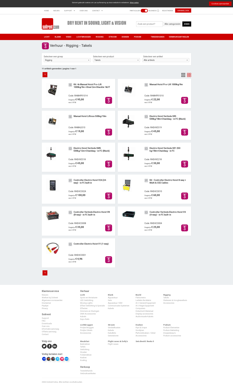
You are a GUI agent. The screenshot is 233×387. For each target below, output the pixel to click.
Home (46, 11)
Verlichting (84, 349)
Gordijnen (140, 330)
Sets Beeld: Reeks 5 (145, 341)
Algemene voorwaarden (52, 300)
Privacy (45, 308)
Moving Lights (86, 303)
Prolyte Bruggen (87, 327)
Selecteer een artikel (153, 56)
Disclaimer (46, 303)
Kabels (83, 316)
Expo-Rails (84, 319)
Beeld (138, 295)
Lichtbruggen (83, 37)
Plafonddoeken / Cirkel (145, 333)
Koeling (83, 360)
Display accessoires (144, 314)
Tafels (82, 347)
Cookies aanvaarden (220, 4)
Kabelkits (112, 333)
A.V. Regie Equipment (145, 306)
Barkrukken (85, 344)
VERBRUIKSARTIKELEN (179, 37)
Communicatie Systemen (118, 306)
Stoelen (83, 352)
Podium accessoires (172, 336)
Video (68, 37)
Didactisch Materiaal (144, 311)
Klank (58, 37)
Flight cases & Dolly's (118, 341)
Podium (137, 37)
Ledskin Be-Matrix (143, 300)
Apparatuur (113, 297)
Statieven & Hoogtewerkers (175, 300)
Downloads (47, 323)
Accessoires (168, 303)
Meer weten (134, 3)
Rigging (100, 37)
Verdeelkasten (114, 327)
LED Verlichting (86, 300)
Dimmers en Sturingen (89, 311)
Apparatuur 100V (115, 303)
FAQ (43, 321)
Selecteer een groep (53, 56)
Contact (96, 11)
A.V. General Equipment (146, 303)
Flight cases (113, 344)
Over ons (84, 11)
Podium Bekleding (171, 330)
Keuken (83, 357)
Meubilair (84, 341)
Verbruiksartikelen (88, 373)
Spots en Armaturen (88, 297)
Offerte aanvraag (49, 331)
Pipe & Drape (141, 327)
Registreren (167, 11)
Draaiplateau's (169, 333)
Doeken (125, 37)
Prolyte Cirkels (86, 330)
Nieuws (56, 11)
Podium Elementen (171, 327)
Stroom (113, 37)
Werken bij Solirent (50, 297)
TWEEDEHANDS (157, 37)
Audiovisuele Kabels (144, 316)
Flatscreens (141, 297)
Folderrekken (86, 355)
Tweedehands (86, 371)
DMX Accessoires (88, 314)
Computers (140, 308)
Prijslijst (45, 306)
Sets (110, 300)
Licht (47, 37)
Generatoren (113, 336)
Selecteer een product (103, 56)
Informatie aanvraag (50, 329)
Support (68, 11)
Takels (166, 297)
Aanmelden (183, 10)
